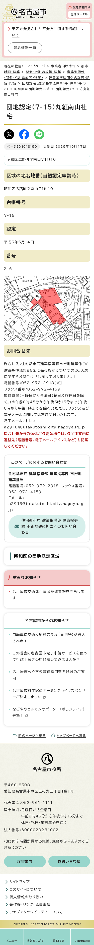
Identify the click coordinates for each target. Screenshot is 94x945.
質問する (59, 940)
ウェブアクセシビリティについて (36, 912)
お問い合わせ (69, 861)
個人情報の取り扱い (26, 897)
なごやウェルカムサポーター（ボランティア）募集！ (49, 712)
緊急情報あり (81, 7)
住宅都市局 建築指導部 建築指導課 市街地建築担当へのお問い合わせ (50, 526)
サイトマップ (20, 881)
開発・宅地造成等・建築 (43, 72)
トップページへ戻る (71, 735)
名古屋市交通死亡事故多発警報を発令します (48, 595)
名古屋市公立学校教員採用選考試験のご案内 (49, 675)
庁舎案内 (25, 861)
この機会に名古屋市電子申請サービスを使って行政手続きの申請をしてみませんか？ (50, 656)
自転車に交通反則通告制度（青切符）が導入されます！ (49, 638)
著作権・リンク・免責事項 (30, 904)
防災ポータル (79, 14)
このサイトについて (26, 889)
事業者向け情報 (63, 66)
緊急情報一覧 (25, 47)
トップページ (35, 66)
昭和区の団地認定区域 (32, 89)
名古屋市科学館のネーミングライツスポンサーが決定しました (49, 694)
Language (82, 940)
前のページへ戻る (32, 735)
